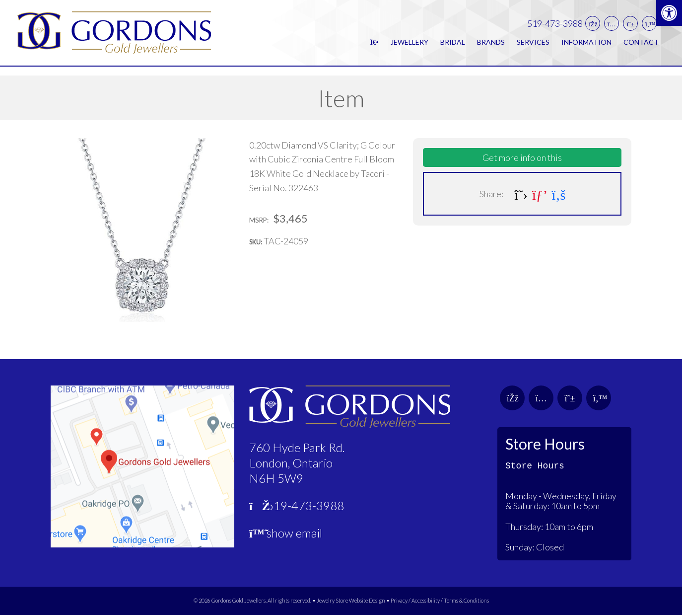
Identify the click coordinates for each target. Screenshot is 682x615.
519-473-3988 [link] (555, 28)
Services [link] (533, 46)
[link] (669, 13)
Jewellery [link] (409, 46)
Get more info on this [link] (522, 157)
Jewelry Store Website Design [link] (351, 600)
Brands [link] (491, 46)
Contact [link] (641, 46)
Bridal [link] (452, 46)
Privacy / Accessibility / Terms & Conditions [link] (440, 600)
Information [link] (586, 46)
